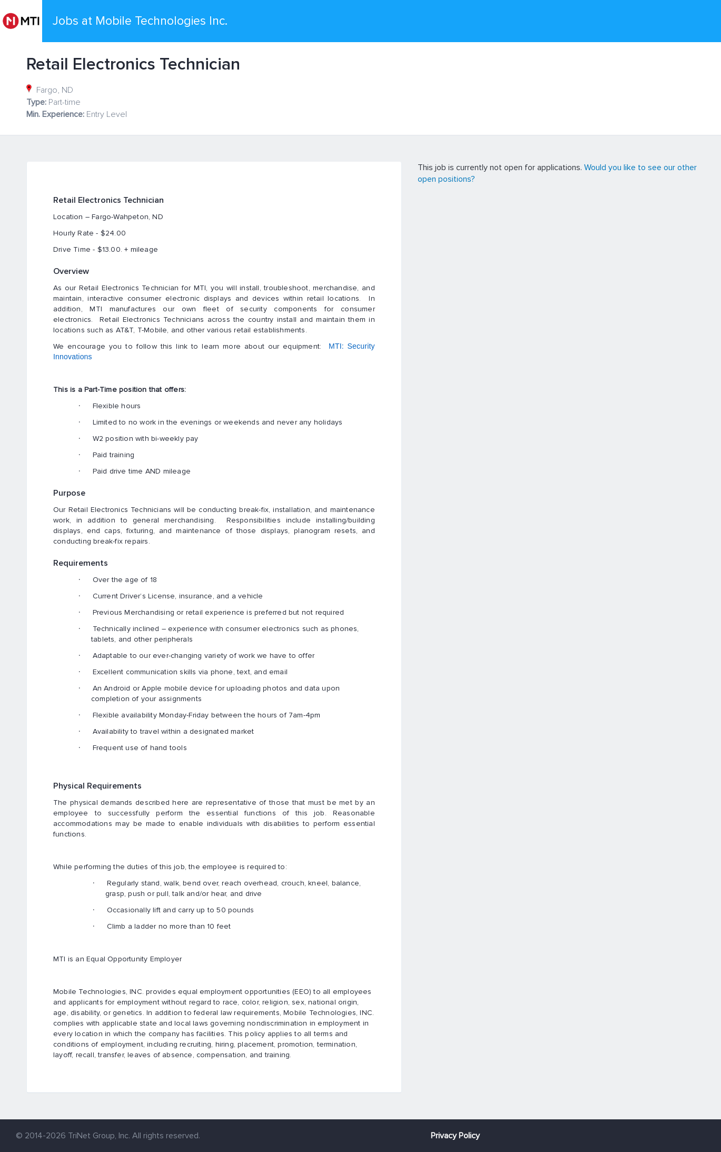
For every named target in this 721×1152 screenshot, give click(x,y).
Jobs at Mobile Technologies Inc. (140, 21)
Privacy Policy (455, 1135)
